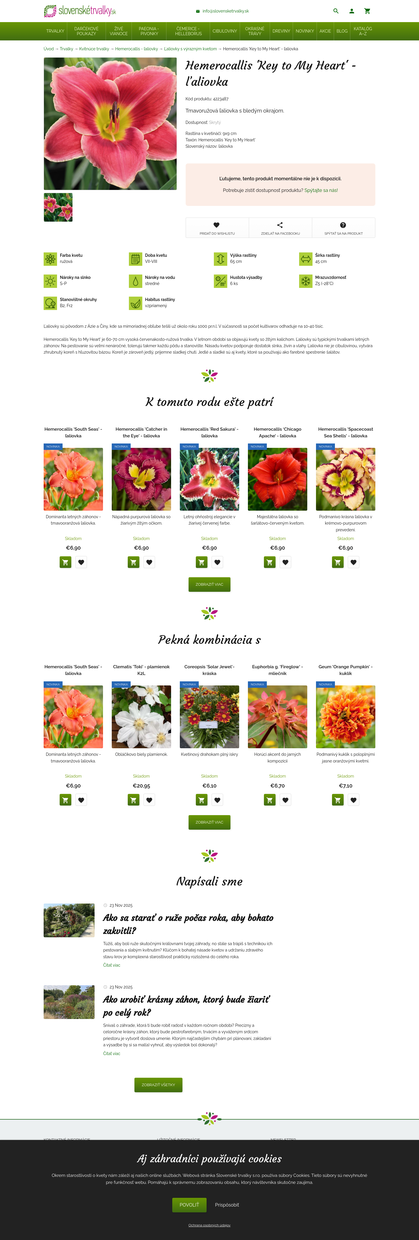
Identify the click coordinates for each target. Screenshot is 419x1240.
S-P (67, 281)
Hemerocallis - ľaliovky (136, 49)
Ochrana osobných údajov (209, 1225)
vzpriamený (152, 303)
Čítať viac (111, 965)
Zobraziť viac (209, 584)
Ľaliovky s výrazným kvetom (190, 49)
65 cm (235, 258)
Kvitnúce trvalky (94, 49)
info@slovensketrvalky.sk (226, 11)
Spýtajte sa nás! (321, 190)
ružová (63, 258)
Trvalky (66, 49)
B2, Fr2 (70, 303)
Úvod (49, 49)
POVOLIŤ (189, 1205)
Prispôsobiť (227, 1205)
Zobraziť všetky (158, 1085)
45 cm (319, 258)
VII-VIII (148, 258)
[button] (352, 11)
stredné (152, 281)
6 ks (238, 281)
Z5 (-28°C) (322, 281)
